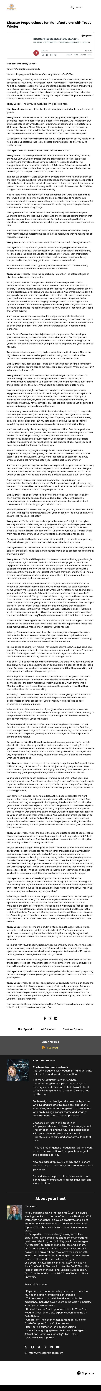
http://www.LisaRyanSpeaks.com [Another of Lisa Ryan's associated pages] (44, 1358)
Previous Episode (73, 1031)
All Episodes (48, 1031)
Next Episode (25, 1031)
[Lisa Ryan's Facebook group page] (29, 1353)
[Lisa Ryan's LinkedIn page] (39, 1353)
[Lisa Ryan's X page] (32, 1353)
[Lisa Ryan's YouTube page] (42, 1353)
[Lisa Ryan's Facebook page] (26, 1353)
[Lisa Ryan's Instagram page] (36, 1353)
